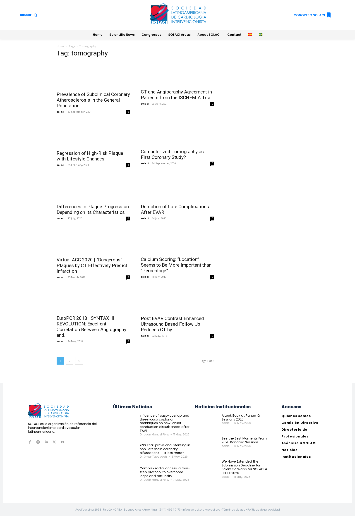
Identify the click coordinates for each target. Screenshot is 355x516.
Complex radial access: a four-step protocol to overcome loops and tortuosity (164, 472)
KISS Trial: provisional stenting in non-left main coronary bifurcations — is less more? (164, 449)
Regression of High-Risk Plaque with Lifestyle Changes (90, 156)
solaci (61, 111)
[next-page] (79, 361)
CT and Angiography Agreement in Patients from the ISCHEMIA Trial (176, 94)
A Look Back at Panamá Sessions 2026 (240, 417)
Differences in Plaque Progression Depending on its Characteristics (93, 209)
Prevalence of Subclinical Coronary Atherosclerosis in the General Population (93, 100)
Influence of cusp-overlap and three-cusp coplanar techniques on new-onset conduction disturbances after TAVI (164, 423)
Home (61, 46)
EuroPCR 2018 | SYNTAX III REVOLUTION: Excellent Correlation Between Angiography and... (91, 326)
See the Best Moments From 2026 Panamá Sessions (244, 440)
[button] (29, 15)
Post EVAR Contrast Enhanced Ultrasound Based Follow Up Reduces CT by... (172, 324)
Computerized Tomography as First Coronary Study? (172, 154)
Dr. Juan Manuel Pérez (154, 434)
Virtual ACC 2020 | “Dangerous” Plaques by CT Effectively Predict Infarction (92, 265)
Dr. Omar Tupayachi (154, 456)
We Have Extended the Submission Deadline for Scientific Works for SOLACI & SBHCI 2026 (245, 467)
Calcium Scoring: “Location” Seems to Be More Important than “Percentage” (176, 265)
